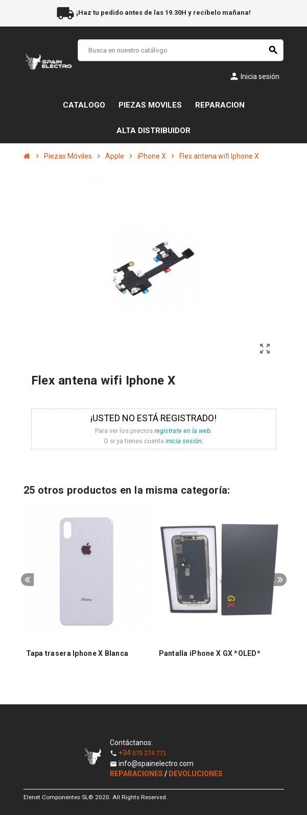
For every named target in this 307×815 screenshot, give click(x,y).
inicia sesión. (184, 441)
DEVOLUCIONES (196, 774)
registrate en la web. (183, 431)
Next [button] (280, 579)
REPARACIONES (137, 774)
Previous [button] (27, 579)
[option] (87, 589)
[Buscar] (180, 50)
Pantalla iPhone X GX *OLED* (210, 653)
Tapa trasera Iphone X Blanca (77, 653)
